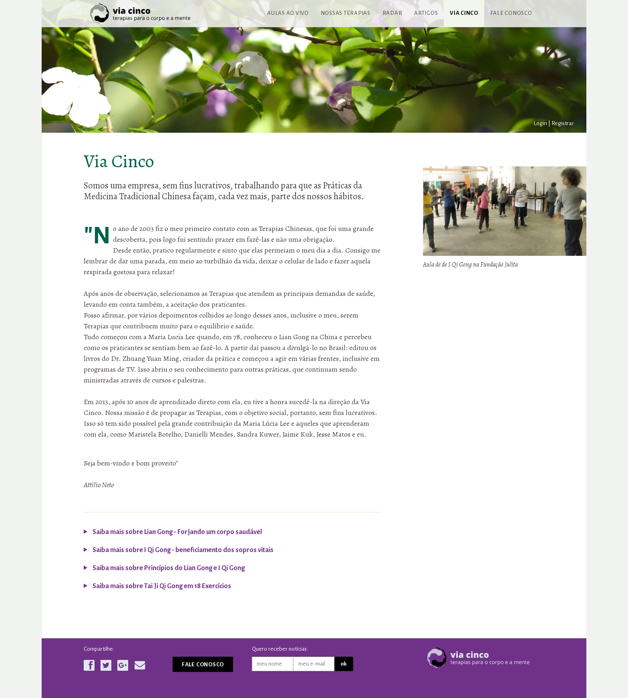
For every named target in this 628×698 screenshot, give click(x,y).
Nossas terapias (345, 13)
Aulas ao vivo (288, 13)
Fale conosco (511, 13)
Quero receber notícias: (280, 649)
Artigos (426, 13)
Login (540, 123)
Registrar (563, 123)
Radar (392, 13)
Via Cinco (464, 13)
